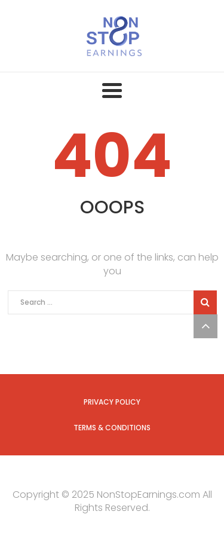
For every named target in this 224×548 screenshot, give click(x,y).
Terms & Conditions (112, 428)
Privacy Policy (112, 402)
